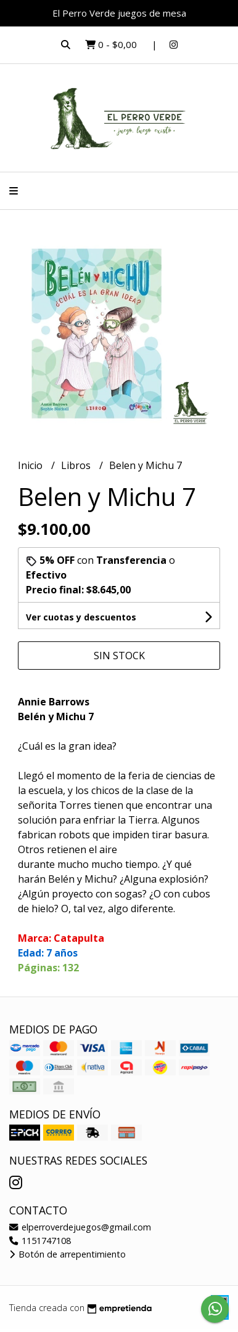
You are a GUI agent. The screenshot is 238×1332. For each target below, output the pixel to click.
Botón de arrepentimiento (67, 1254)
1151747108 (40, 1240)
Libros (77, 465)
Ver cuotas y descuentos (81, 617)
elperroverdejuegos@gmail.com (80, 1227)
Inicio (31, 465)
